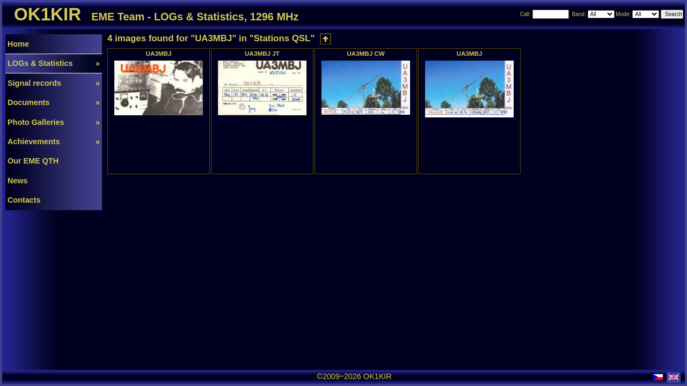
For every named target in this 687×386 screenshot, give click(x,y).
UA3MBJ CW (366, 53)
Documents (54, 102)
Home (18, 44)
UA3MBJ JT (262, 53)
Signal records (54, 83)
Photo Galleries (54, 122)
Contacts (24, 200)
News (18, 180)
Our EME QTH (33, 161)
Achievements (54, 141)
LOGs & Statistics (54, 63)
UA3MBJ (159, 53)
